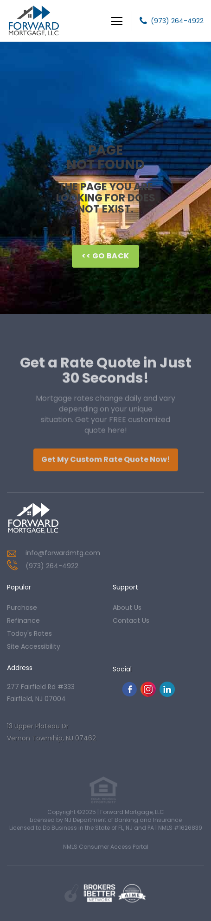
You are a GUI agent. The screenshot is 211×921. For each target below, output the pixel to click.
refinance (23, 620)
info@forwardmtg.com (63, 553)
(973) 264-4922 (177, 20)
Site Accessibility (33, 646)
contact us (131, 620)
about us (127, 607)
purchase (22, 607)
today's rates (29, 633)
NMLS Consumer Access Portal (105, 847)
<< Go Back (105, 256)
